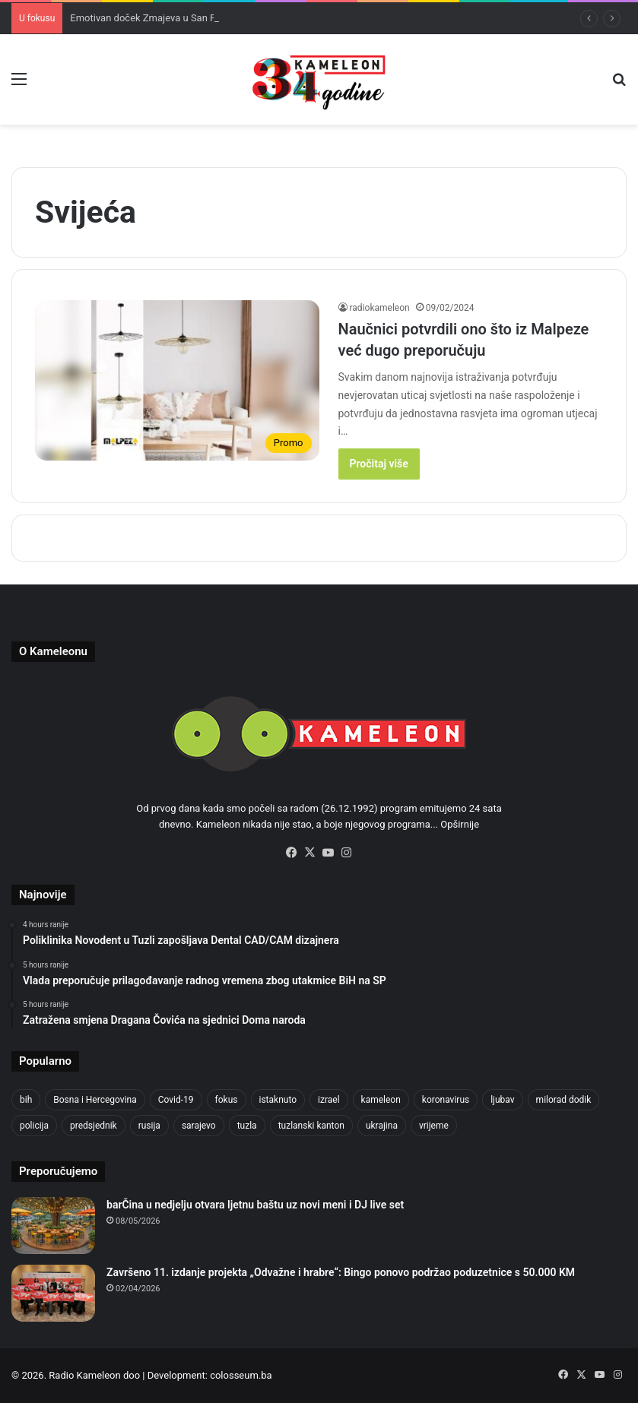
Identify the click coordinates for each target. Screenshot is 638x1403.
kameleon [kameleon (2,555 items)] (381, 1099)
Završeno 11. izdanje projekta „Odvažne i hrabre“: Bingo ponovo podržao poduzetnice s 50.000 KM (340, 1272)
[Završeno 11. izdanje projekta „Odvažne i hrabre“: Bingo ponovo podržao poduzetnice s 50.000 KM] (53, 1293)
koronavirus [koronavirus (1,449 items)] (445, 1099)
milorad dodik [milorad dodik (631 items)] (564, 1099)
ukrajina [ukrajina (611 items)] (382, 1125)
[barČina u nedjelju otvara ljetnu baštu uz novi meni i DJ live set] (53, 1225)
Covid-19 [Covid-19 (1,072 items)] (176, 1099)
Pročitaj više (379, 464)
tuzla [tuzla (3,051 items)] (247, 1125)
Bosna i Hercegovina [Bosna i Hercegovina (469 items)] (94, 1099)
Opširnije (459, 824)
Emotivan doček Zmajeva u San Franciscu (161, 18)
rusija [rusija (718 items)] (149, 1125)
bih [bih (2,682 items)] (26, 1099)
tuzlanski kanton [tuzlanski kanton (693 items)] (311, 1125)
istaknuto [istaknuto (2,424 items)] (278, 1099)
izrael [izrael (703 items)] (329, 1099)
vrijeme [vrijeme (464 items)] (434, 1125)
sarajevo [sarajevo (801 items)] (199, 1125)
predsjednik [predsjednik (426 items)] (93, 1125)
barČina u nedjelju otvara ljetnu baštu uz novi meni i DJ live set (255, 1205)
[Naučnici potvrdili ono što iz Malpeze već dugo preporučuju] (177, 380)
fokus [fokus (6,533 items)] (226, 1099)
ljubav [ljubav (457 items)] (502, 1099)
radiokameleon (380, 307)
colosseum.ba (240, 1375)
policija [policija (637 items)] (34, 1125)
